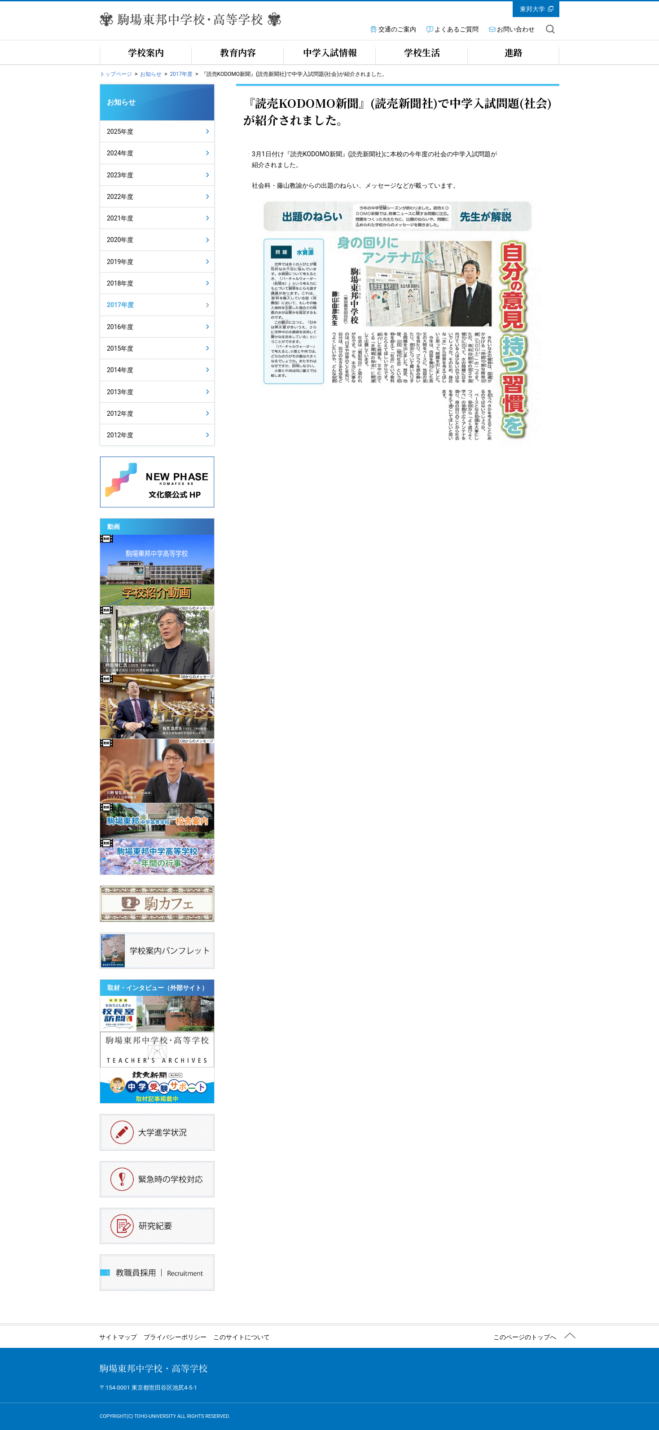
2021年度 (120, 218)
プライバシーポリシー (175, 1337)
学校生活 (422, 52)
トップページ (116, 74)
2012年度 (120, 413)
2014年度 (120, 370)
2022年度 (120, 196)
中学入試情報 (330, 52)
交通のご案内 (397, 29)
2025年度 (120, 131)
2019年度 (120, 261)
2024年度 (120, 153)
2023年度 (120, 175)
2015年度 (120, 348)
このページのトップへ (524, 1337)
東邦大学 (532, 9)
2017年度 (181, 74)
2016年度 (120, 326)
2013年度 (120, 392)
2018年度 (120, 283)
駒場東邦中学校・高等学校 (153, 1368)
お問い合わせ (516, 29)
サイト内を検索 (550, 29)
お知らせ (151, 74)
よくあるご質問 (457, 29)
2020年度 (120, 239)
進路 (514, 52)
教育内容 (238, 52)
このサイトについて (241, 1337)
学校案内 (146, 52)
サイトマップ (118, 1337)
